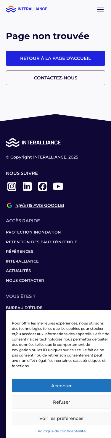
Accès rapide (23, 220)
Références (19, 251)
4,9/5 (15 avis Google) (39, 205)
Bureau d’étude (24, 307)
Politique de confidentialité (62, 431)
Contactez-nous (55, 78)
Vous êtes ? (21, 296)
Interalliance (22, 261)
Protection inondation (33, 232)
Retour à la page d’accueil (55, 58)
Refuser (61, 402)
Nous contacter (25, 280)
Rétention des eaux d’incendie (41, 241)
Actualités (18, 270)
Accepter (61, 386)
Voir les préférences (61, 418)
